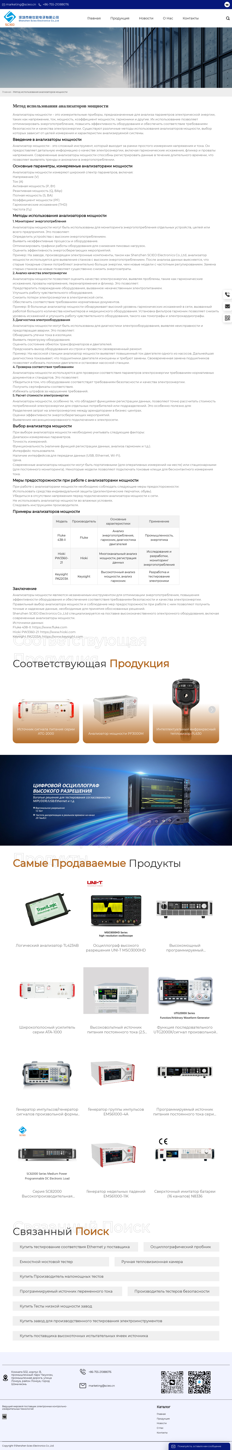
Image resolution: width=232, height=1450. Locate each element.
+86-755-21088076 (56, 4)
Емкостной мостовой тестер (46, 1262)
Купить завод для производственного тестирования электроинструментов (91, 1321)
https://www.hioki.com (58, 632)
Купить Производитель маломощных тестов (61, 1276)
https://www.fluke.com (49, 627)
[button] (212, 709)
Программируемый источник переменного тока (66, 1291)
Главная (6, 92)
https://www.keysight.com (62, 636)
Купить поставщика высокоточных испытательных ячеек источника (84, 1336)
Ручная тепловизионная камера (152, 1262)
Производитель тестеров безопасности (172, 1291)
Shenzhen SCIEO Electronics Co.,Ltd (40, 613)
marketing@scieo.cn (21, 4)
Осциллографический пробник (180, 1247)
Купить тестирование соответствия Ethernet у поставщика (75, 1247)
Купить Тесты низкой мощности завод (56, 1306)
